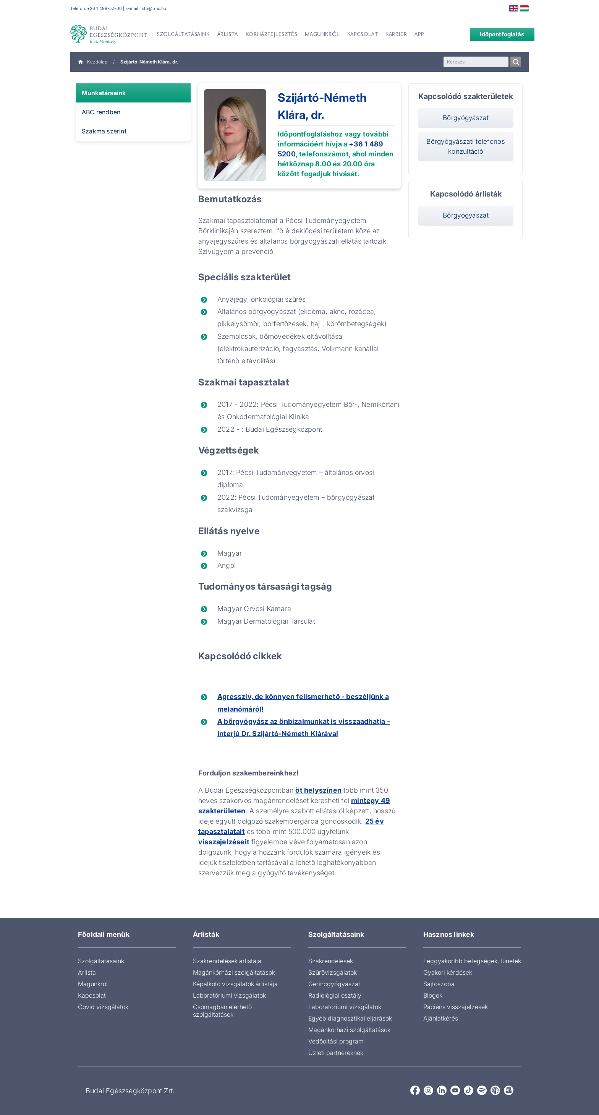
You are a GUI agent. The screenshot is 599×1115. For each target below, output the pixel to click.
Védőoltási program (336, 1041)
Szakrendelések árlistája (227, 961)
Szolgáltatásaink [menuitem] (183, 34)
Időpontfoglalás (496, 34)
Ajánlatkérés (440, 1018)
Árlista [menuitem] (227, 34)
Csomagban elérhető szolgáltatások (222, 1010)
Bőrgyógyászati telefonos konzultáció (465, 146)
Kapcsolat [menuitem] (362, 34)
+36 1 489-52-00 (104, 8)
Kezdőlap (92, 62)
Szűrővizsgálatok (332, 972)
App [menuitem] (419, 34)
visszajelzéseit (223, 842)
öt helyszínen (318, 790)
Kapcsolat (92, 995)
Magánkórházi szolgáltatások (234, 972)
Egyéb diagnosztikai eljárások (350, 1018)
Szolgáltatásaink (101, 961)
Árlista (87, 972)
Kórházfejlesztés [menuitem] (272, 34)
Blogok (432, 995)
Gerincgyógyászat (334, 984)
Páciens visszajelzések (455, 1007)
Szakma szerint (104, 131)
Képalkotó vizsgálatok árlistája (235, 984)
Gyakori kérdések (447, 972)
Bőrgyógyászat (466, 118)
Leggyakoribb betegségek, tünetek (472, 961)
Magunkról (93, 984)
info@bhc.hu (153, 8)
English (513, 8)
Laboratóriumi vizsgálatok (229, 995)
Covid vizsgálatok (103, 1007)
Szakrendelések (330, 961)
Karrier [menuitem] (396, 34)
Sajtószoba (439, 984)
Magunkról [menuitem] (322, 34)
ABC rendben (101, 112)
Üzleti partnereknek (335, 1052)
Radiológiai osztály (334, 995)
